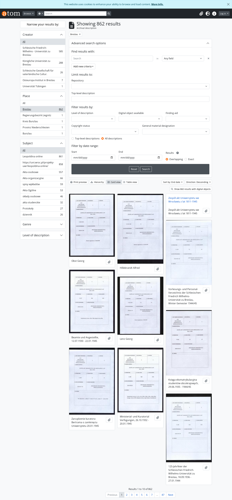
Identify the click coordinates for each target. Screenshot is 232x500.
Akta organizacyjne (42, 178)
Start (74, 151)
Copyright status (80, 125)
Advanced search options (88, 43)
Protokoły (42, 209)
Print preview (78, 182)
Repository (77, 80)
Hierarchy (97, 182)
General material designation (158, 125)
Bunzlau (42, 134)
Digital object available (131, 113)
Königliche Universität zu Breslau (42, 62)
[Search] (75, 13)
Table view (130, 182)
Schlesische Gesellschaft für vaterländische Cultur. (42, 72)
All (24, 41)
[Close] (228, 4)
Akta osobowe (42, 172)
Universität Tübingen (42, 86)
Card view (114, 182)
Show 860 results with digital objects (191, 189)
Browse (28, 13)
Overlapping (176, 159)
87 (163, 494)
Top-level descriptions (87, 138)
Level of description (36, 235)
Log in (223, 13)
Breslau (42, 109)
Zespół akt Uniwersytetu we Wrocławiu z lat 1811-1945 (183, 199)
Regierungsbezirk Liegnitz (42, 115)
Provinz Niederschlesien (42, 128)
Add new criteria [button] (82, 66)
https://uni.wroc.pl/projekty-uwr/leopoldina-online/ (42, 164)
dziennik (42, 215)
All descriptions (113, 138)
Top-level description (83, 93)
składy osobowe (42, 197)
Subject (28, 143)
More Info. (157, 4)
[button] (201, 13)
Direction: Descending (197, 182)
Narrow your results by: (43, 24)
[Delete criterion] (208, 58)
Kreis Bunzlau (42, 122)
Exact (191, 159)
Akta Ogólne (42, 191)
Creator (28, 35)
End (121, 151)
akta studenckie (42, 203)
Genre (27, 224)
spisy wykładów (42, 184)
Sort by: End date (172, 182)
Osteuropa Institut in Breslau (42, 80)
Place (26, 96)
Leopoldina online (42, 157)
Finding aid (172, 113)
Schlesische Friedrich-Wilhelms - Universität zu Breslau (42, 51)
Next (170, 494)
